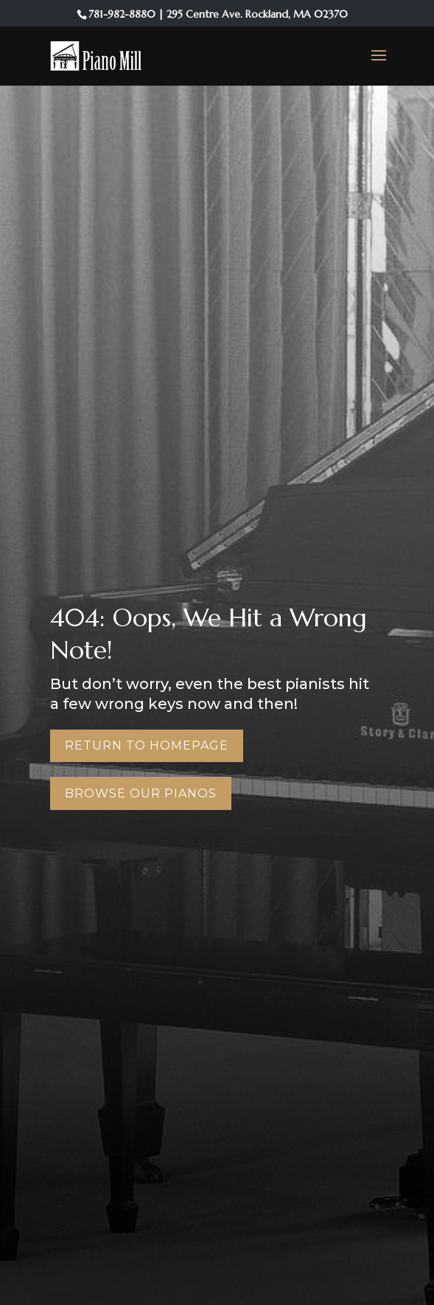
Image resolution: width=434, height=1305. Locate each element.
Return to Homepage (146, 745)
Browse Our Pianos (141, 793)
